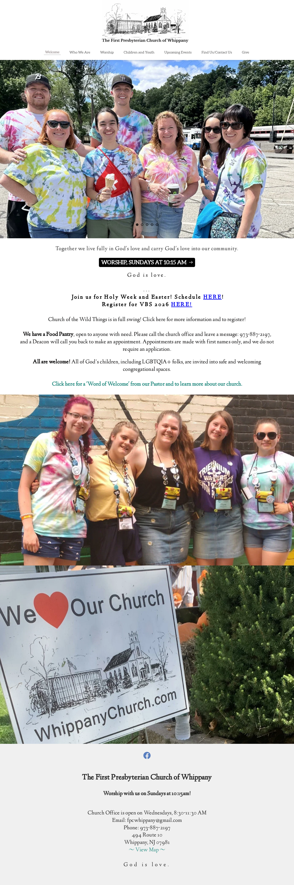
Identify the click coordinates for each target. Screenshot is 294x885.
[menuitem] (52, 52)
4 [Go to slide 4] (152, 224)
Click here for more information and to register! (194, 320)
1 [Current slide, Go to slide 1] (137, 224)
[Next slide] (281, 149)
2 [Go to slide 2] (142, 224)
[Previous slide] (12, 149)
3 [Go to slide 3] (147, 224)
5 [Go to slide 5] (157, 224)
